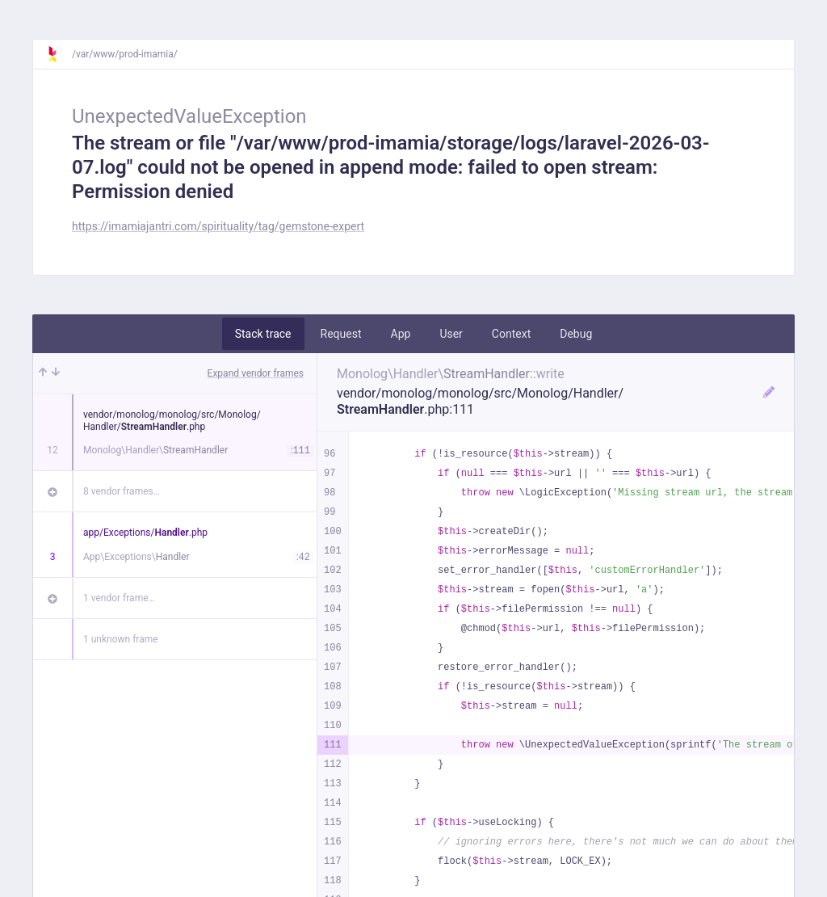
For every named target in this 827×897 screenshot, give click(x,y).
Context (511, 333)
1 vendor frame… (119, 598)
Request (341, 333)
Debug (576, 333)
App (401, 333)
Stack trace (263, 333)
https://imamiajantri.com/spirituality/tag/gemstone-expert (218, 226)
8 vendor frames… (121, 491)
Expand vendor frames (256, 373)
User (450, 333)
